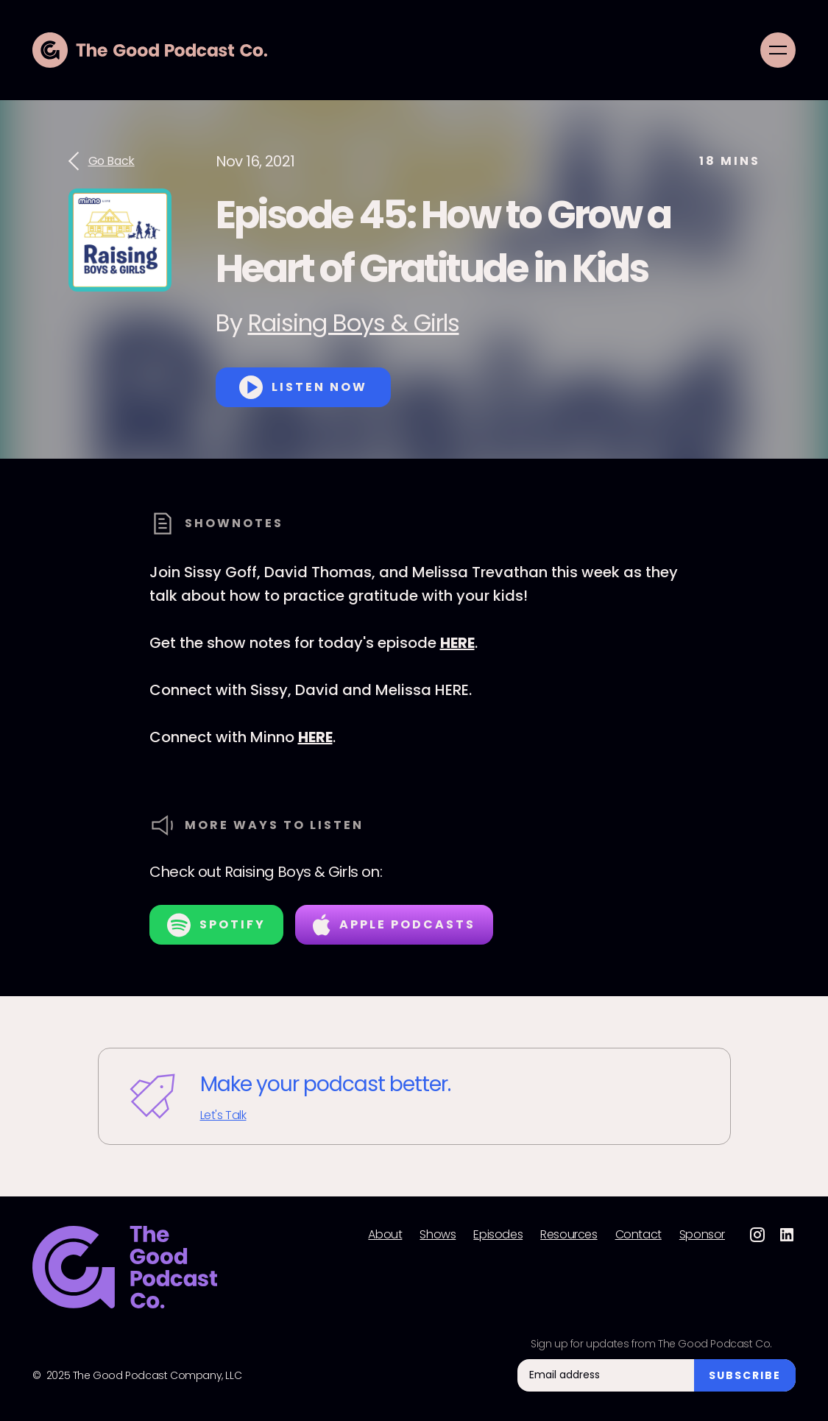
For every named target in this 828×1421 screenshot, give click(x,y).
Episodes (498, 1235)
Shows (438, 1235)
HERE (457, 642)
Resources (568, 1235)
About (385, 1235)
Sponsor (702, 1235)
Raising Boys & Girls (353, 322)
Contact (638, 1235)
